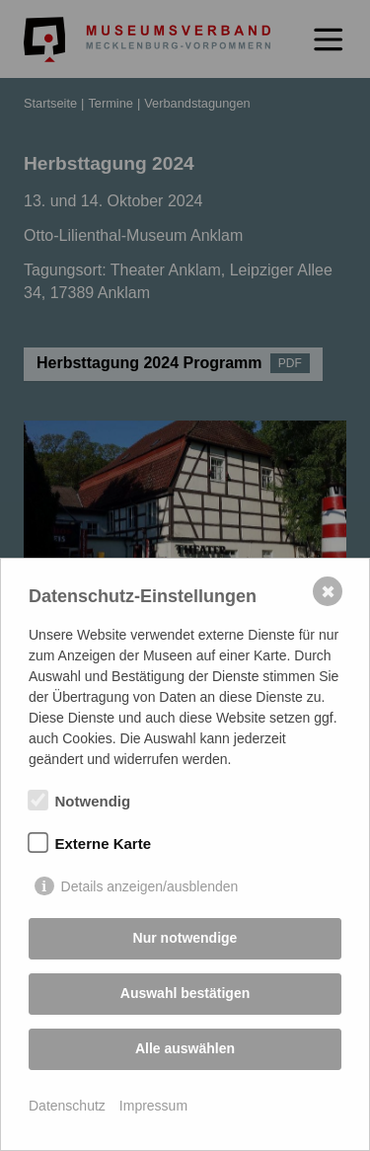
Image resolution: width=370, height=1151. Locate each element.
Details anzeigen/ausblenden (150, 886)
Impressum (153, 1105)
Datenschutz (67, 1105)
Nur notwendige (185, 938)
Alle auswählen (185, 1048)
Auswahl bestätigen (185, 993)
